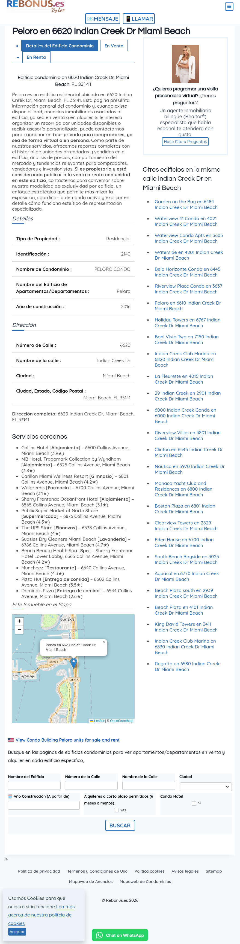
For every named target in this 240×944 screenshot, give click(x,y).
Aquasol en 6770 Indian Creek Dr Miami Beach (187, 579)
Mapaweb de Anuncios (91, 881)
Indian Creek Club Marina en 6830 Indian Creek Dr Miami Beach (185, 650)
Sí (196, 803)
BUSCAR (120, 825)
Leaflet (97, 721)
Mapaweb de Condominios (145, 881)
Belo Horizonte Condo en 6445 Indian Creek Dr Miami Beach (188, 275)
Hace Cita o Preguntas (185, 145)
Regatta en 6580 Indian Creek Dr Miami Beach (187, 670)
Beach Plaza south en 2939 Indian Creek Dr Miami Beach (186, 596)
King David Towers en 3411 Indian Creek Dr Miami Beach (186, 630)
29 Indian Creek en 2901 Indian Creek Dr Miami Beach (188, 399)
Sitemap (214, 871)
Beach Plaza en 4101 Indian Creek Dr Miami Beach (184, 613)
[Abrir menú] (229, 6)
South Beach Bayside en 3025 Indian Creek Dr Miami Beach (187, 563)
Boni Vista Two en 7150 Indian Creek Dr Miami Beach (187, 343)
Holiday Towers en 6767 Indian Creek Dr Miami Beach (187, 326)
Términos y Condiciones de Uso (97, 871)
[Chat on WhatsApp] (120, 936)
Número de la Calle (82, 776)
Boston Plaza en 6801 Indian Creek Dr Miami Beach (185, 512)
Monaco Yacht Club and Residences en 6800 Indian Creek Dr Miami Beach (183, 492)
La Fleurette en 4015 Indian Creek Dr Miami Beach (184, 382)
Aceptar (17, 931)
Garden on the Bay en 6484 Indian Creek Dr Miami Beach (186, 208)
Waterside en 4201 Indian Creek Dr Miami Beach (189, 258)
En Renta (36, 57)
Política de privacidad (39, 871)
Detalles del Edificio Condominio (60, 45)
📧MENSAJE (102, 18)
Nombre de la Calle (140, 776)
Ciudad (185, 776)
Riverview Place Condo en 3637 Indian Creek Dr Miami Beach (188, 292)
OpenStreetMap (121, 721)
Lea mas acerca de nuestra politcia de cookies (41, 915)
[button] (73, 663)
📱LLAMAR (139, 18)
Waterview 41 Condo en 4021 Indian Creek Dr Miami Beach (186, 224)
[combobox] (206, 786)
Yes (120, 810)
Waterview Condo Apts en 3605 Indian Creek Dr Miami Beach (189, 241)
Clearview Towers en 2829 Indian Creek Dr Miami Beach (186, 529)
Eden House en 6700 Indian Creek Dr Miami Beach (184, 546)
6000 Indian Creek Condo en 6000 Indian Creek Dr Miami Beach (185, 419)
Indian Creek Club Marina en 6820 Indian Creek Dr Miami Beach (185, 362)
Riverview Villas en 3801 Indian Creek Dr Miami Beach (188, 439)
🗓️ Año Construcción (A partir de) (38, 796)
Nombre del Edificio (26, 776)
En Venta (114, 45)
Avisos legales (184, 871)
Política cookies (150, 871)
